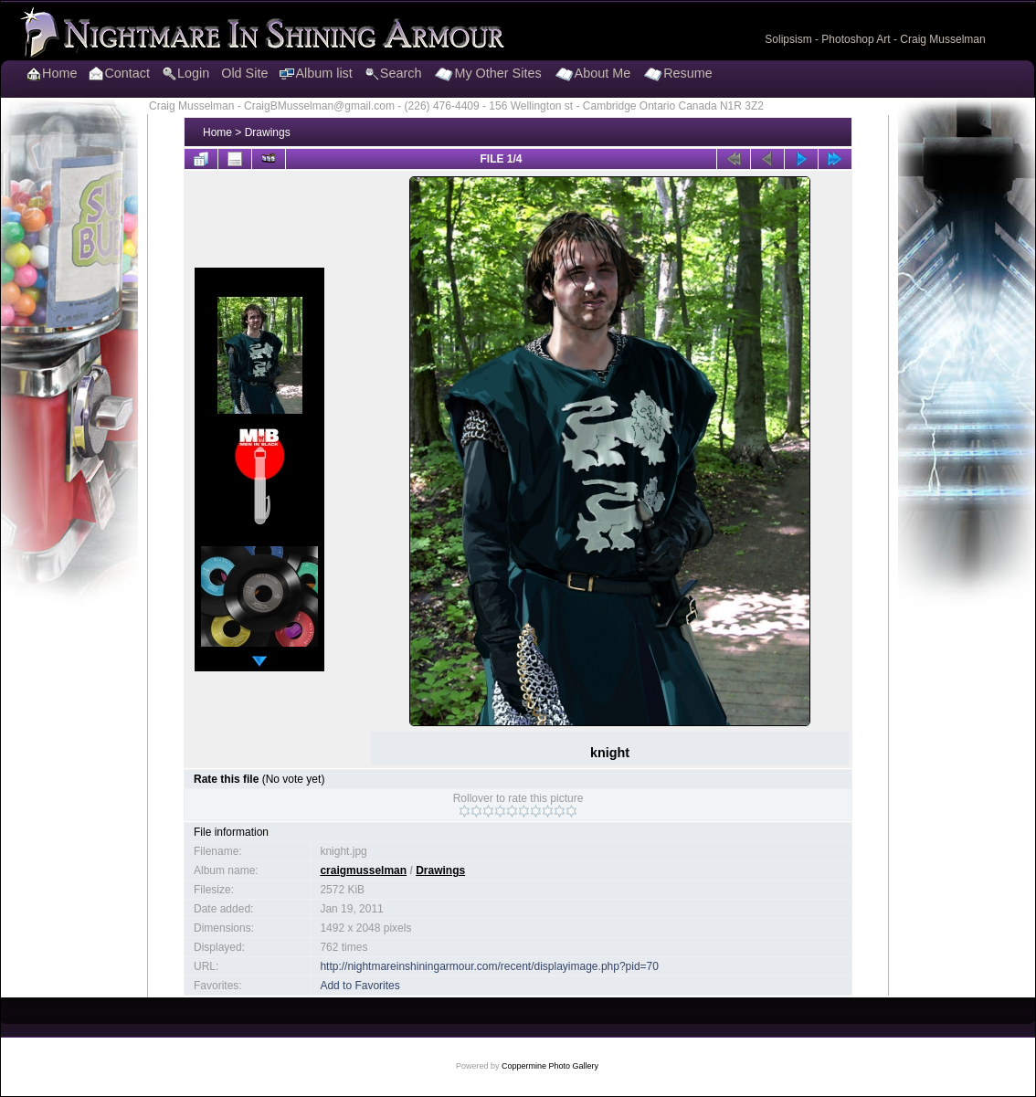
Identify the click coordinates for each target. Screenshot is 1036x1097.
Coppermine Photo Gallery (550, 1066)
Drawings (268, 132)
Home (217, 132)
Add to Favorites (359, 985)
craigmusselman (363, 870)
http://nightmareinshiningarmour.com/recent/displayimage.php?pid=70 (489, 966)
